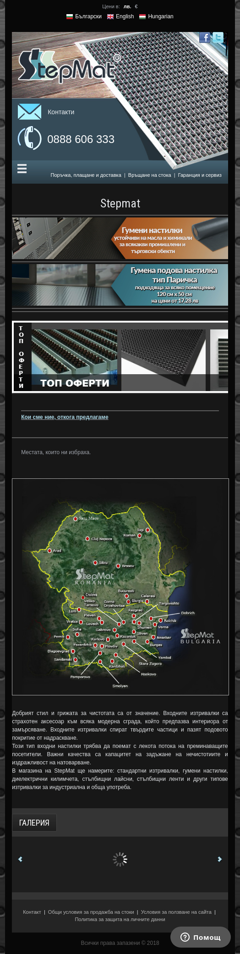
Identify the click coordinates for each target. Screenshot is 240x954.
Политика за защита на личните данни (120, 919)
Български (88, 16)
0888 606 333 (81, 139)
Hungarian (160, 16)
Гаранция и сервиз (200, 175)
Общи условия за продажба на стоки (91, 912)
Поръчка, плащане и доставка (86, 175)
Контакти (61, 112)
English (125, 16)
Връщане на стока (149, 175)
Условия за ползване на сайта (176, 912)
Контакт (32, 912)
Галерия (34, 822)
